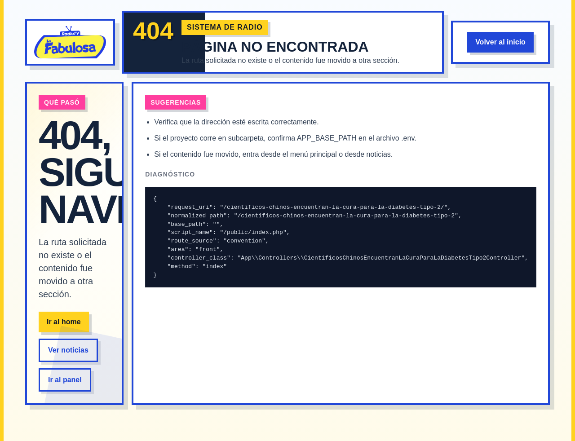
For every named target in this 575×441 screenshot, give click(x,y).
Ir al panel (65, 380)
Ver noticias (68, 350)
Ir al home (64, 322)
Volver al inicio (500, 42)
